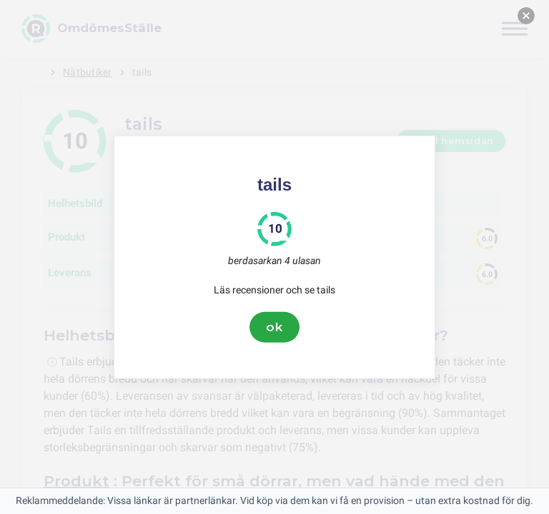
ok (274, 327)
